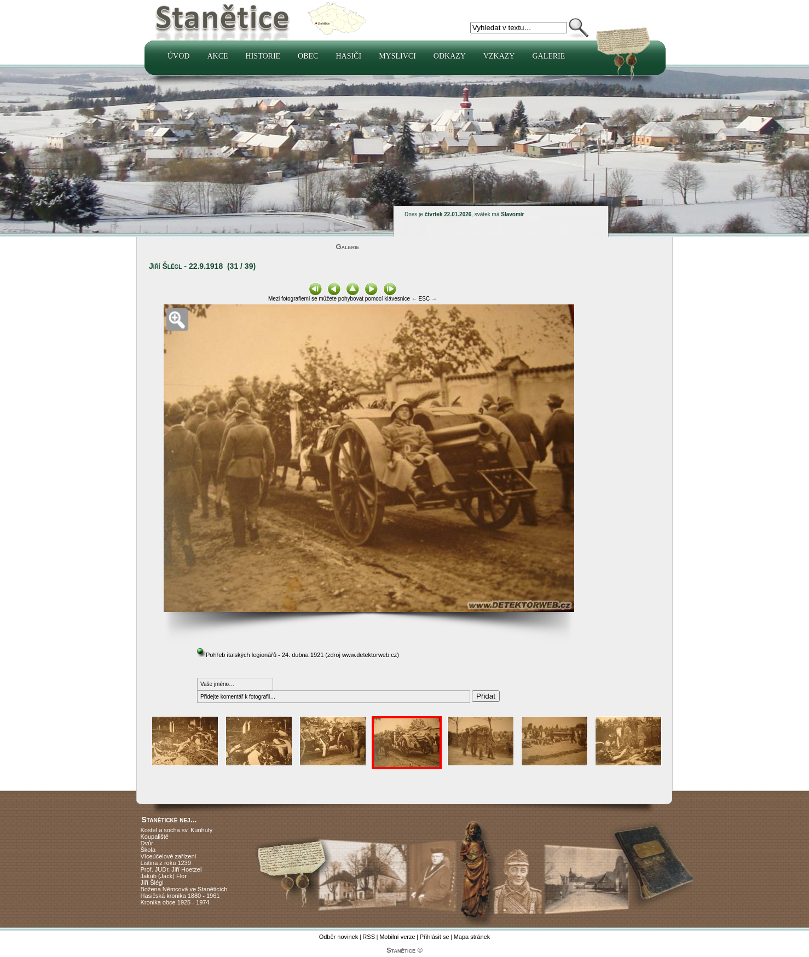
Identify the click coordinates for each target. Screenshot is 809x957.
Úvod (178, 56)
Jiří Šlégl (152, 882)
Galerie (548, 56)
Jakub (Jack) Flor (164, 876)
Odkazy (450, 56)
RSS (368, 936)
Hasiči (348, 56)
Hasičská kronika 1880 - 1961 (180, 895)
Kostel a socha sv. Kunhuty (177, 830)
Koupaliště (155, 836)
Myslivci (397, 56)
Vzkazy (499, 56)
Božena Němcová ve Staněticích (184, 889)
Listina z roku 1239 (166, 863)
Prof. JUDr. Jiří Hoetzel (171, 869)
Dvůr (147, 843)
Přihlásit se (434, 936)
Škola (148, 849)
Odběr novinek (339, 936)
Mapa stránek (472, 936)
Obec (308, 56)
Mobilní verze (397, 936)
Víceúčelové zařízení (169, 856)
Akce (217, 56)
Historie (263, 56)
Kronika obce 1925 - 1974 (175, 902)
